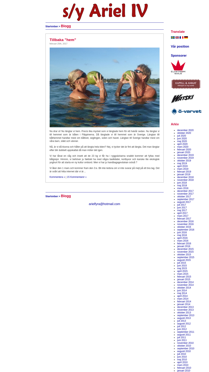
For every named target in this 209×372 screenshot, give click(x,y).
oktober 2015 (184, 254)
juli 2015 (181, 262)
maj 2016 (182, 235)
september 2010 (185, 348)
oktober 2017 (184, 196)
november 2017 (185, 193)
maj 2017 (182, 210)
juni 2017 (182, 207)
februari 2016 (184, 243)
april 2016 (182, 238)
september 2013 (185, 315)
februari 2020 (184, 149)
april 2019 (182, 166)
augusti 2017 (184, 202)
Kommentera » (57, 177)
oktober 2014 (184, 287)
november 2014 (185, 285)
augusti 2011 (184, 334)
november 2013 (185, 309)
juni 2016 (182, 232)
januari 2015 (183, 279)
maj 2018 (182, 185)
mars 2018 (183, 188)
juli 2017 (181, 204)
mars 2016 (183, 240)
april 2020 (182, 144)
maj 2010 (182, 359)
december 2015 (185, 249)
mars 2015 (183, 274)
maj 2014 (182, 293)
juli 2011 (181, 337)
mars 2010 (183, 365)
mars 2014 (183, 298)
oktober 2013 (184, 312)
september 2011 (185, 332)
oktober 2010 (184, 345)
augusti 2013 (184, 318)
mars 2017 (183, 216)
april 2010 (182, 362)
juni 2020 (182, 138)
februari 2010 (184, 367)
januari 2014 (183, 304)
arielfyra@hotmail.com (104, 204)
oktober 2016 (184, 227)
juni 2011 (182, 340)
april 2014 (182, 296)
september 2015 (185, 257)
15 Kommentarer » (76, 177)
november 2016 (185, 224)
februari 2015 (184, 276)
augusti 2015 (184, 260)
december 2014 (185, 282)
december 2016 (185, 221)
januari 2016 (183, 246)
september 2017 (185, 199)
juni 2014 (182, 290)
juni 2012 (182, 329)
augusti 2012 (184, 323)
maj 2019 (182, 163)
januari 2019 (183, 174)
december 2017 (185, 191)
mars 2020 (183, 146)
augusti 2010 (184, 351)
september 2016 (185, 229)
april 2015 (182, 271)
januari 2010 (183, 370)
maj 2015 (182, 268)
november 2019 (185, 157)
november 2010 (185, 343)
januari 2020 (183, 152)
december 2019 (185, 155)
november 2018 (185, 180)
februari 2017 (184, 218)
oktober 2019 (184, 160)
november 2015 (185, 251)
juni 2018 (182, 182)
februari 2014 (184, 301)
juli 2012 (181, 326)
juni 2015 (182, 265)
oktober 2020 (184, 133)
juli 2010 (181, 354)
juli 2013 (181, 321)
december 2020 (185, 130)
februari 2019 (184, 171)
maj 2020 (182, 141)
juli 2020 (181, 135)
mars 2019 (183, 169)
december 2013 (185, 307)
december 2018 (185, 177)
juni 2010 (182, 356)
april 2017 (182, 213)
